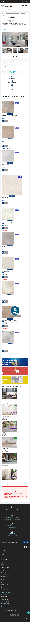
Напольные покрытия (5, 589)
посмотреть (5, 373)
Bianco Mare (5, 448)
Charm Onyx (5, 432)
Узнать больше (4, 29)
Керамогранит (3, 577)
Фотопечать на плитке (5, 585)
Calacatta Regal (6, 400)
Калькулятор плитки (5, 567)
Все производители (16, 9)
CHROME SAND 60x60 (5, 271)
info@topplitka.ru (5, 603)
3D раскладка (3, 569)
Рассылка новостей (4, 599)
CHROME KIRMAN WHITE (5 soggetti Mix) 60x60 (9, 222)
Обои (2, 587)
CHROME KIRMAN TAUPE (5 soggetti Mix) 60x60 (9, 320)
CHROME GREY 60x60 (5, 164)
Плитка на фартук (4, 582)
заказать (6, 381)
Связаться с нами (4, 557)
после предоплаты (22, 487)
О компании (3, 552)
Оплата (2, 556)
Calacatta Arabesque (7, 416)
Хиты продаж (3, 565)
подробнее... (6, 364)
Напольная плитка (4, 576)
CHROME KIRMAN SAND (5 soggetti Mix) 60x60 (9, 295)
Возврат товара (4, 559)
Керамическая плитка (5, 574)
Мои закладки (3, 597)
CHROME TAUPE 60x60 (5, 140)
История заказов (4, 596)
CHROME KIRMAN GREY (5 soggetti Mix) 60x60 (9, 344)
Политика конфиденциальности (7, 560)
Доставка (2, 554)
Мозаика (2, 579)
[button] (28, 612)
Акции (2, 562)
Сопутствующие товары (5, 590)
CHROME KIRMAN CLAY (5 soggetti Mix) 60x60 (9, 115)
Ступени (2, 581)
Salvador (4, 464)
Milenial (4, 481)
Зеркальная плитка (4, 584)
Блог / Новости (3, 570)
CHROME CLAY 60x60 (5, 246)
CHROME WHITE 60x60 (5, 197)
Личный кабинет (4, 594)
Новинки (2, 564)
